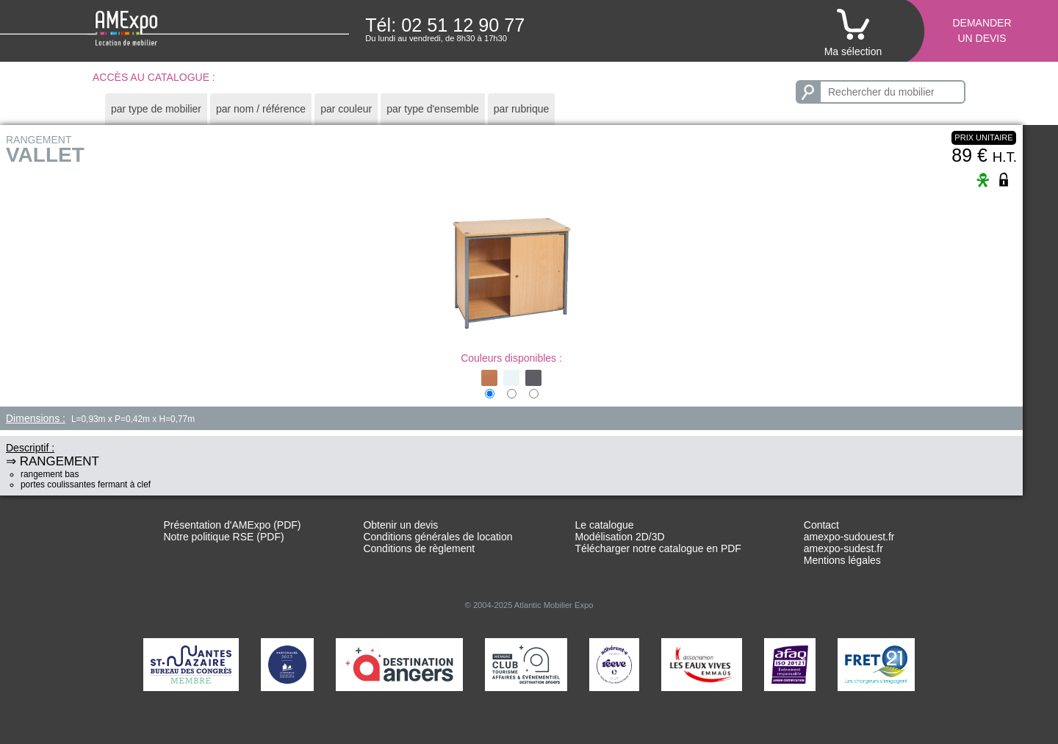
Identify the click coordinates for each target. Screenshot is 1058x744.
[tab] (156, 109)
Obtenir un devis (400, 525)
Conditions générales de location (437, 537)
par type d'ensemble (432, 109)
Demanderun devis (981, 30)
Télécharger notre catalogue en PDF (658, 548)
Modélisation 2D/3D (619, 537)
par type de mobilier (156, 109)
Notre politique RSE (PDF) (223, 537)
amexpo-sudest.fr (843, 548)
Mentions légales (842, 560)
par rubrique (522, 109)
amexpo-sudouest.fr (849, 537)
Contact (821, 525)
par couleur (346, 109)
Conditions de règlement (419, 548)
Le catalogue (604, 525)
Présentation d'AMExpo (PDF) (232, 525)
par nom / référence (261, 109)
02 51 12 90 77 (463, 25)
